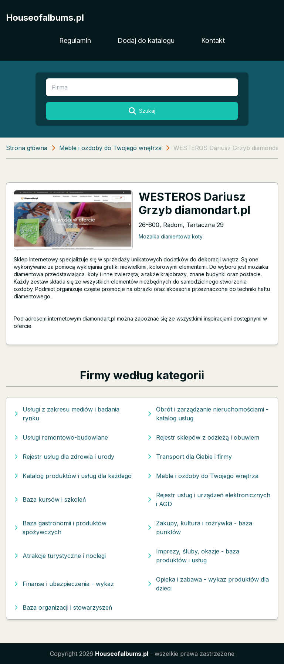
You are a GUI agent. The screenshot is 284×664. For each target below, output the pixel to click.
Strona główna (26, 148)
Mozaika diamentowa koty (171, 236)
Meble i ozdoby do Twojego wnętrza (110, 148)
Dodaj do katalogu (146, 40)
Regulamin (75, 40)
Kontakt (213, 40)
